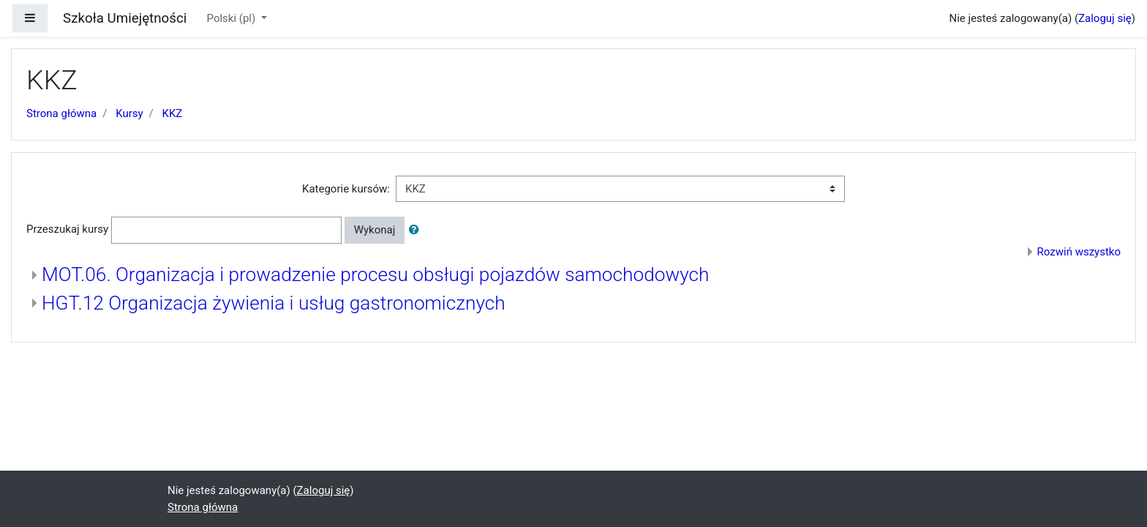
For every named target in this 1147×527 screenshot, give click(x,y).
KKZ (172, 113)
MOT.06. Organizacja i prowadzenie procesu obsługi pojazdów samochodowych (376, 274)
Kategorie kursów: (346, 188)
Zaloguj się (1105, 18)
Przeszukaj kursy (67, 229)
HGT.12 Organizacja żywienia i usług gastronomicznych (273, 303)
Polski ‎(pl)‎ (232, 18)
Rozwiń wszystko (1079, 251)
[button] (416, 230)
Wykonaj (375, 229)
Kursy (129, 113)
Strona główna (61, 113)
